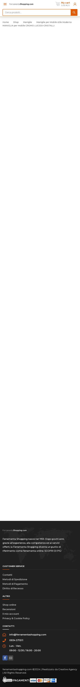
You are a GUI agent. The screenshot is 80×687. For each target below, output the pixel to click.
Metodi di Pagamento (15, 584)
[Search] (74, 12)
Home (6, 22)
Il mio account (11, 614)
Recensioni (9, 609)
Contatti (7, 575)
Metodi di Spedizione (15, 579)
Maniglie (27, 22)
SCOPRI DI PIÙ (52, 551)
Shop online (9, 605)
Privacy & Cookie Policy (16, 618)
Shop (16, 22)
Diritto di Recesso (13, 588)
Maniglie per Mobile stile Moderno (54, 22)
